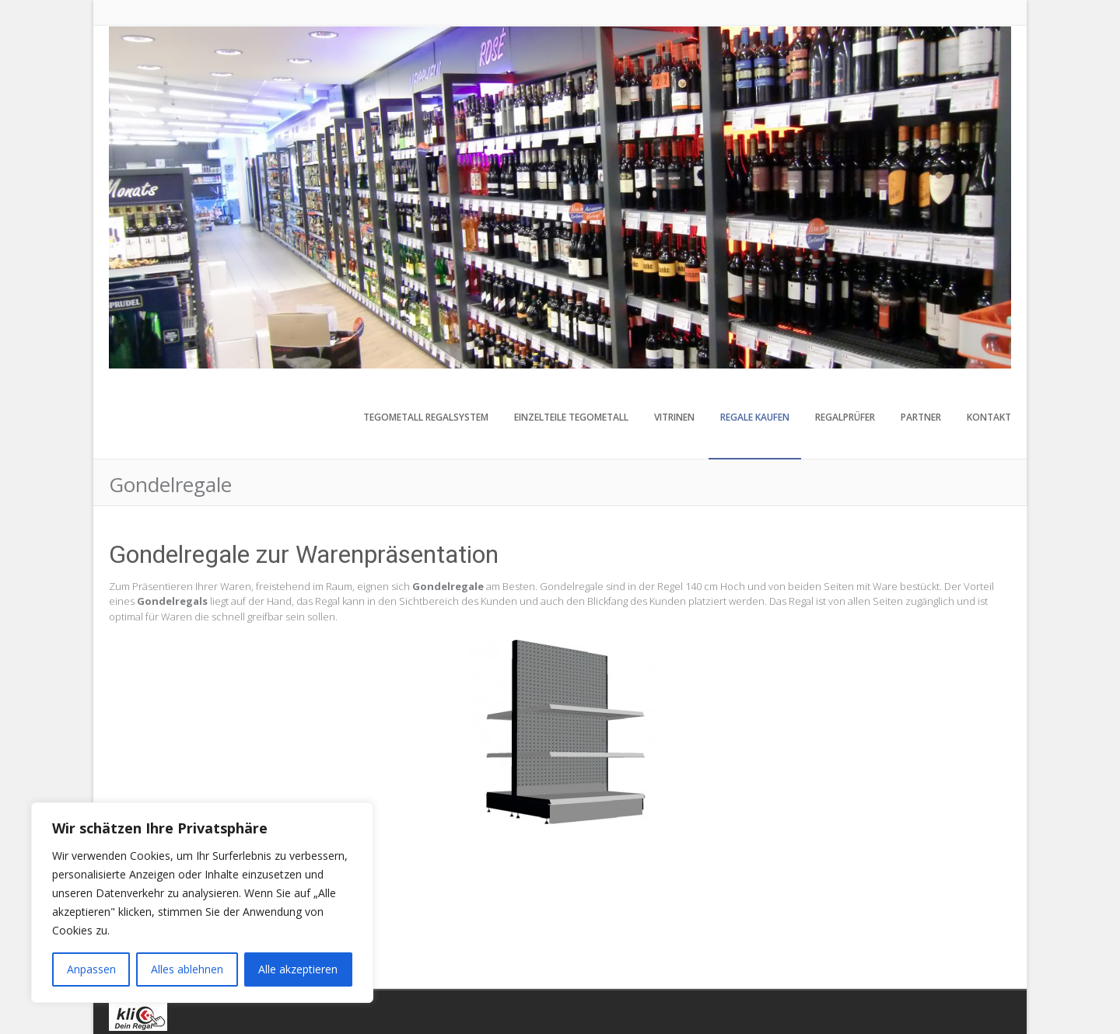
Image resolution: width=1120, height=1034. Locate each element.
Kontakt (989, 417)
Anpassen (91, 969)
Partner (921, 417)
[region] (202, 902)
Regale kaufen (754, 417)
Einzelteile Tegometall (571, 417)
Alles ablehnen (187, 969)
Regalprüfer (845, 417)
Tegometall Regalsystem (425, 417)
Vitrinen (674, 417)
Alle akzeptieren (298, 969)
